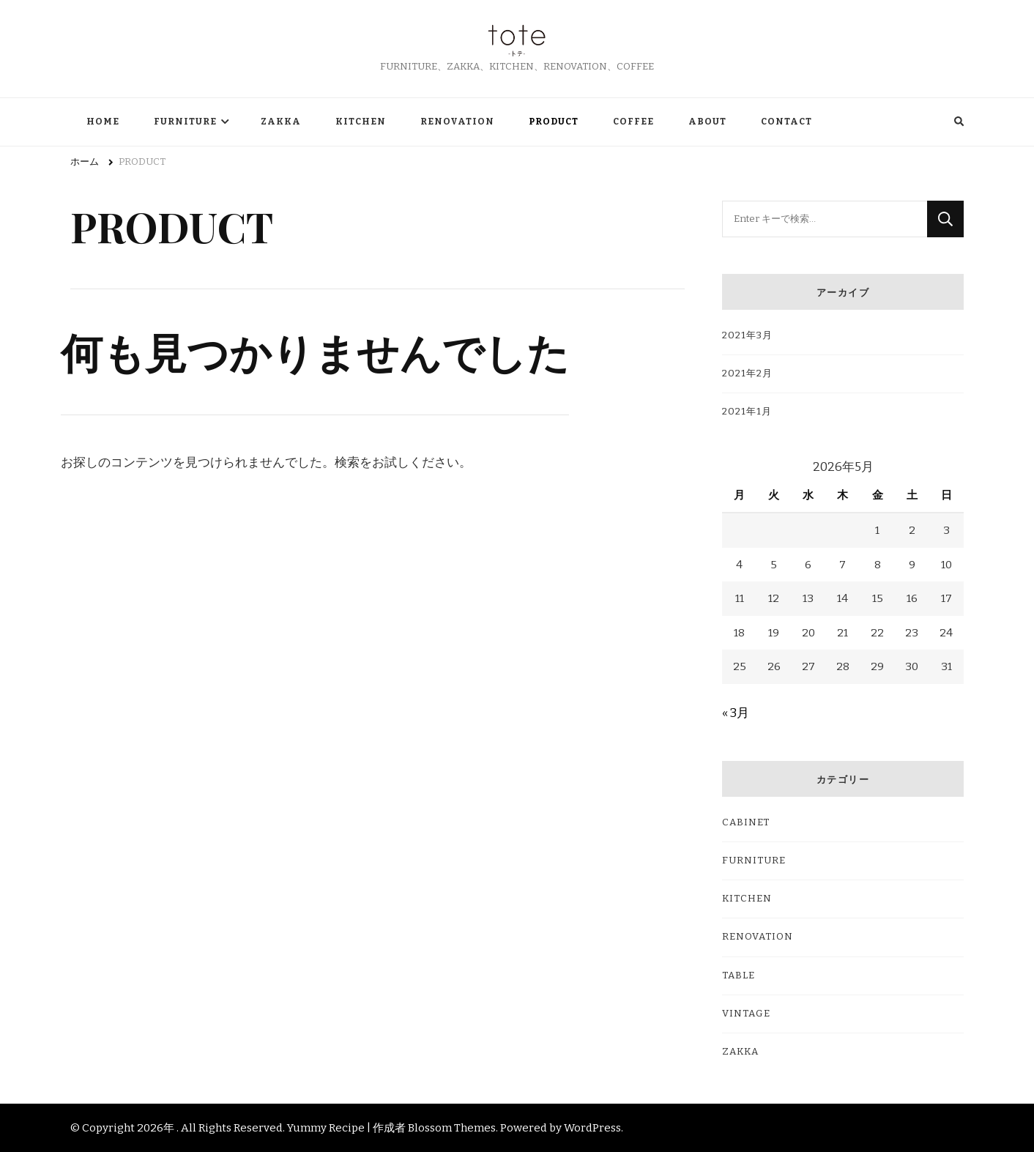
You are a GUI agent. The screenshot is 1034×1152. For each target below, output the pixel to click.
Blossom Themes (452, 1127)
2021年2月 (747, 373)
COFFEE (633, 121)
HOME (102, 121)
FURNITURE (185, 121)
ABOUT (707, 121)
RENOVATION (457, 121)
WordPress (592, 1127)
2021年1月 (747, 411)
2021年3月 (747, 335)
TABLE (738, 975)
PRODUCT (554, 121)
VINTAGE (746, 1013)
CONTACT (786, 121)
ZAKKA (281, 121)
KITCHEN (360, 121)
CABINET (746, 822)
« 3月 (735, 713)
